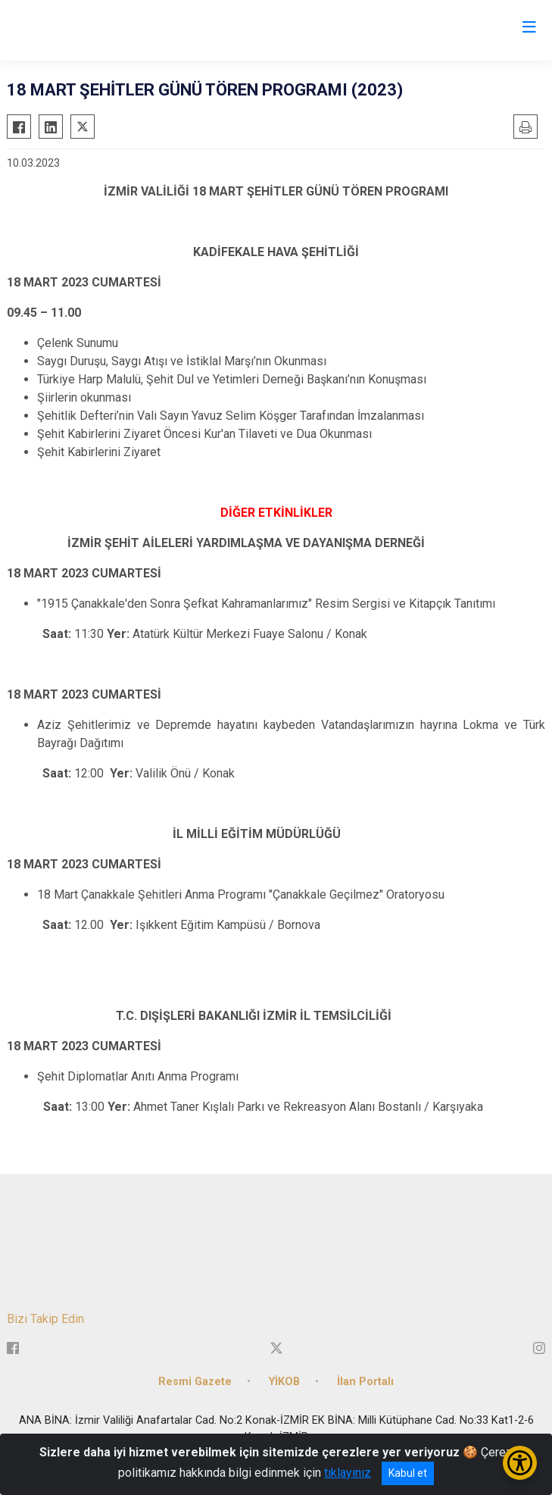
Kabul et (407, 1473)
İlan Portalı (365, 1381)
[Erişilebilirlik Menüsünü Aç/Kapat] (520, 1463)
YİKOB (284, 1381)
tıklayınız (347, 1472)
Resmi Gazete (195, 1381)
